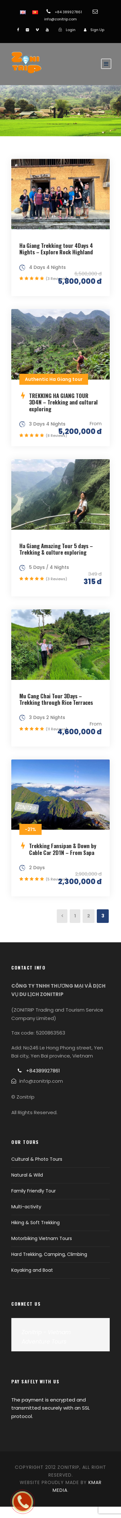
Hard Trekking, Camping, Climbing (49, 1254)
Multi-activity (26, 1206)
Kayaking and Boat (32, 1270)
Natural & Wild (27, 1175)
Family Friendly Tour (33, 1191)
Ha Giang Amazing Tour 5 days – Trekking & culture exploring (56, 549)
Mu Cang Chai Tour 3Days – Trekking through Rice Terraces (56, 699)
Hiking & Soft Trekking (35, 1222)
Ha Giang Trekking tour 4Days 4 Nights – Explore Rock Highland (56, 248)
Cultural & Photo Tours (36, 1159)
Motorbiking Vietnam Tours (41, 1238)
